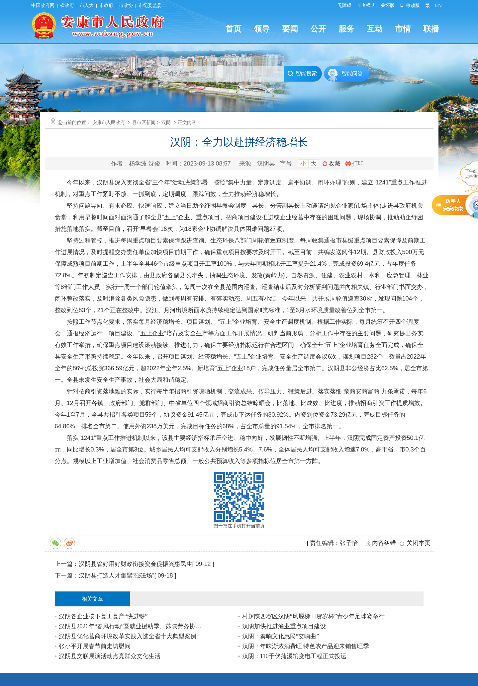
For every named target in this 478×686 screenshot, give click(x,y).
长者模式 (366, 5)
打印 (354, 163)
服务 (346, 28)
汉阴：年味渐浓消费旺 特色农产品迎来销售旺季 (305, 646)
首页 (233, 28)
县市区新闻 (143, 122)
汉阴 (166, 122)
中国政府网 (42, 5)
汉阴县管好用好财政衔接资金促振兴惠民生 (135, 564)
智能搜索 (302, 74)
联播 (431, 28)
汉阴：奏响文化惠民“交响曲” (280, 636)
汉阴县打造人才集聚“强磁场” (116, 575)
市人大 (87, 5)
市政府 (106, 5)
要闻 (290, 28)
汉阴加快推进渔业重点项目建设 (284, 626)
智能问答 (352, 73)
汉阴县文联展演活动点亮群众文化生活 (109, 656)
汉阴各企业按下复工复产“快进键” (103, 616)
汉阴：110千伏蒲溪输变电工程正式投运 (294, 656)
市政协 (126, 5)
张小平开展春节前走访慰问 (95, 646)
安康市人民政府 (108, 122)
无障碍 (344, 5)
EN (438, 5)
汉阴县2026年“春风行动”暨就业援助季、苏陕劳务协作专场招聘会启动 (132, 626)
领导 (262, 28)
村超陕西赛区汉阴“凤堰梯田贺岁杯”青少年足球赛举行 (313, 616)
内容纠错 (384, 543)
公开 (318, 28)
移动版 (410, 5)
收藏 (334, 163)
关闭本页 (418, 543)
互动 (375, 28)
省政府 (67, 5)
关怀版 (388, 5)
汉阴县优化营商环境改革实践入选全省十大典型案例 (127, 636)
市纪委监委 (150, 5)
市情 (403, 28)
